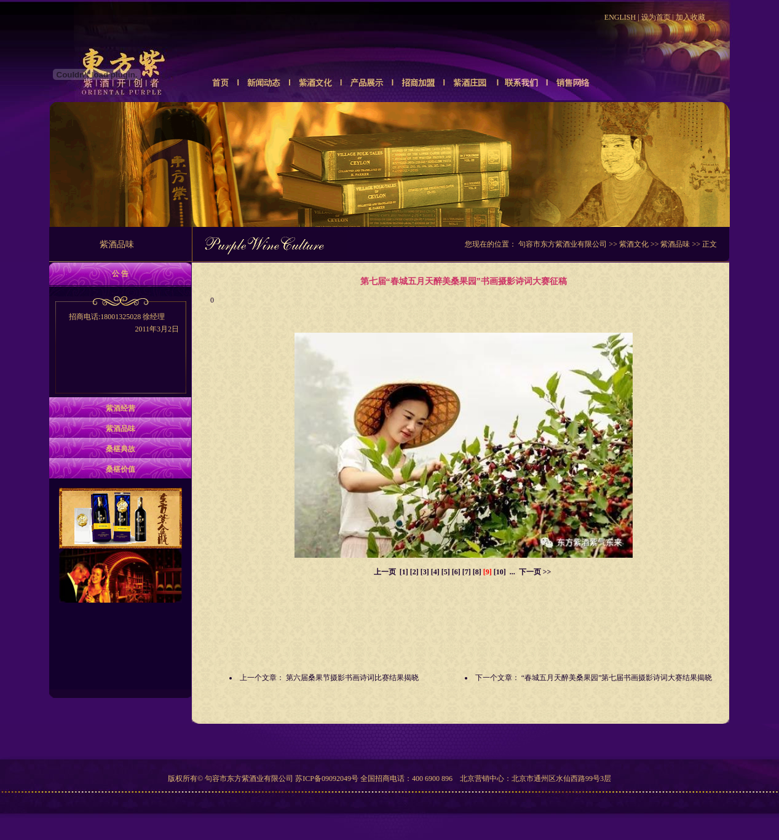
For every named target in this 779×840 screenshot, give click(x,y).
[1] (404, 572)
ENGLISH (620, 17)
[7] (466, 572)
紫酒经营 (120, 408)
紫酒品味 (675, 244)
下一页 (530, 572)
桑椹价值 (120, 469)
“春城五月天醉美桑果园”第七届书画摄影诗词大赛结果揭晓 (617, 677)
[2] (414, 572)
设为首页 (656, 17)
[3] (425, 572)
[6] (456, 572)
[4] (435, 572)
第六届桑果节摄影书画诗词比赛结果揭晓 (352, 677)
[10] (500, 572)
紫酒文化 (634, 244)
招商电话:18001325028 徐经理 (120, 323)
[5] (445, 572)
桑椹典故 (120, 449)
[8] (477, 572)
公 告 (120, 273)
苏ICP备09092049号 (326, 778)
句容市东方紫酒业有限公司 (562, 244)
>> (547, 572)
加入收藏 (690, 17)
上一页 (385, 572)
